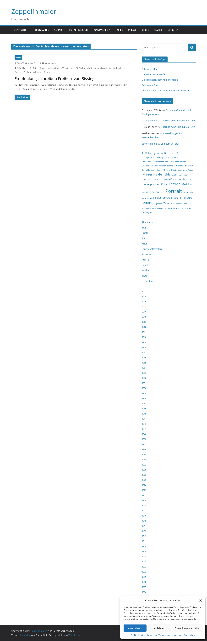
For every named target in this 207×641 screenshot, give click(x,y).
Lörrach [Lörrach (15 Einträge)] (174, 184)
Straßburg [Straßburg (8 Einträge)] (186, 197)
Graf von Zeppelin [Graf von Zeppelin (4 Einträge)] (180, 174)
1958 (144, 347)
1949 (144, 393)
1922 (144, 495)
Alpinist (59, 29)
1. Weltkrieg (22, 68)
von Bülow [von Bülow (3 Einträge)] (146, 208)
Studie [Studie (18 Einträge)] (147, 203)
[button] (200, 600)
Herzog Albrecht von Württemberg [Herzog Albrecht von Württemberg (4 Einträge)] (165, 179)
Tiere (144, 275)
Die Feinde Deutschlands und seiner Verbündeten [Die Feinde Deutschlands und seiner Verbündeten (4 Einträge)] (164, 161)
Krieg (120, 29)
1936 (144, 449)
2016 (144, 311)
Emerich (18, 72)
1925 (144, 479)
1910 (144, 546)
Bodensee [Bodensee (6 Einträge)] (169, 153)
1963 (144, 321)
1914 (144, 525)
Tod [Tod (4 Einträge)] (185, 203)
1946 (144, 408)
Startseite (20, 29)
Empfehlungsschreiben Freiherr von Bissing (54, 78)
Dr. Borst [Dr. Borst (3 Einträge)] (145, 166)
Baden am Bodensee (153, 85)
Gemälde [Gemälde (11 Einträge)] (164, 174)
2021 (144, 291)
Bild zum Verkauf (170, 143)
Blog (144, 227)
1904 (144, 561)
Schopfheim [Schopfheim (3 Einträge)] (188, 192)
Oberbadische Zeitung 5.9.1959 (178, 120)
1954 (144, 367)
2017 (144, 306)
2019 (144, 301)
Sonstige (146, 265)
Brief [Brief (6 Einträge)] (179, 153)
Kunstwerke (100, 29)
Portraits (146, 254)
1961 (144, 332)
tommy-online (149, 120)
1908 (144, 556)
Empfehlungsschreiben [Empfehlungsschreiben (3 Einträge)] (151, 170)
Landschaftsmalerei (152, 248)
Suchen (192, 47)
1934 (144, 459)
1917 (144, 510)
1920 (144, 500)
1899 (144, 576)
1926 (144, 474)
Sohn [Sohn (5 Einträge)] (176, 197)
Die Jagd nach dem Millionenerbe (160, 79)
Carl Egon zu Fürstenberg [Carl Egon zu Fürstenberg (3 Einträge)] (152, 157)
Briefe (145, 29)
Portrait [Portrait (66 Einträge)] (173, 191)
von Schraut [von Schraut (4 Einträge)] (157, 208)
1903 (144, 566)
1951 (144, 383)
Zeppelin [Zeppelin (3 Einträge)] (168, 208)
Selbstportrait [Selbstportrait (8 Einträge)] (163, 197)
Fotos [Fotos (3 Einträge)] (190, 170)
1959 (144, 342)
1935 (144, 454)
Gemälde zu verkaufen (154, 74)
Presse (132, 29)
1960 (144, 337)
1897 (144, 587)
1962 (144, 326)
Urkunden (147, 281)
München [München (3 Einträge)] (160, 192)
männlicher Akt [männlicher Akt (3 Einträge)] (148, 192)
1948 (144, 398)
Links (171, 29)
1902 (144, 571)
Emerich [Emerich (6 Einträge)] (189, 165)
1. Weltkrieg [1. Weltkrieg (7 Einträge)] (148, 153)
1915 (144, 520)
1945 (144, 413)
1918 (144, 505)
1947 (144, 403)
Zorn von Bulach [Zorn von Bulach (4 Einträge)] (180, 208)
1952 (144, 377)
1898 (144, 581)
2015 (144, 316)
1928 (144, 469)
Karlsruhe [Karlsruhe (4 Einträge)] (187, 179)
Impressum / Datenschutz (158, 635)
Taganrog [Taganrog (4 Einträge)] (157, 203)
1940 (144, 434)
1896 (144, 592)
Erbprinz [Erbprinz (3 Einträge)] (166, 170)
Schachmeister (78, 29)
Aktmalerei (147, 222)
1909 (144, 551)
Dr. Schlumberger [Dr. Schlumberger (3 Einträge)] (158, 166)
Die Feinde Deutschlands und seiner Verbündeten (52, 68)
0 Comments (49, 63)
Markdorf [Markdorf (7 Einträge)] (187, 184)
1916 (144, 515)
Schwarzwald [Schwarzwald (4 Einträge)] (148, 198)
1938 (144, 439)
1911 (144, 541)
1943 (144, 423)
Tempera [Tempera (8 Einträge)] (168, 203)
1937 (144, 444)
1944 (144, 418)
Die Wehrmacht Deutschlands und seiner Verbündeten (100, 68)
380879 (20, 63)
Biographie (42, 29)
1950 (144, 388)
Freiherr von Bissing (33, 72)
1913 (144, 530)
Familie (158, 29)
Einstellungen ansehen (187, 628)
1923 (144, 490)
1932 (144, 464)
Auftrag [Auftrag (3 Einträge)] (160, 153)
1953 (144, 372)
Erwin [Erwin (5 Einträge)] (174, 169)
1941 (144, 428)
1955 (144, 362)
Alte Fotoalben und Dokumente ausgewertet (166, 90)
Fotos (144, 238)
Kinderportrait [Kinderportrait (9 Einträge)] (151, 184)
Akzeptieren (135, 628)
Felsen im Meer (150, 69)
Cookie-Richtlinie (138, 635)
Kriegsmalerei (50, 72)
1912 (144, 536)
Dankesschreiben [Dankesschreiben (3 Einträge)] (172, 157)
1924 (144, 485)
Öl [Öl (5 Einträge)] (190, 208)
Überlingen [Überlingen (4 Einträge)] (147, 212)
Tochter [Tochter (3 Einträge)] (179, 204)
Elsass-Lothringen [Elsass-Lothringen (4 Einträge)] (175, 165)
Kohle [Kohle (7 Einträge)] (164, 184)
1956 (144, 357)
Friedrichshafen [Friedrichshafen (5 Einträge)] (149, 174)
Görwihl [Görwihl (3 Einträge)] (145, 179)
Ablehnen (159, 628)
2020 (144, 296)
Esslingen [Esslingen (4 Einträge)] (182, 170)
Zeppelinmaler (33, 11)
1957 (144, 352)
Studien (146, 270)
